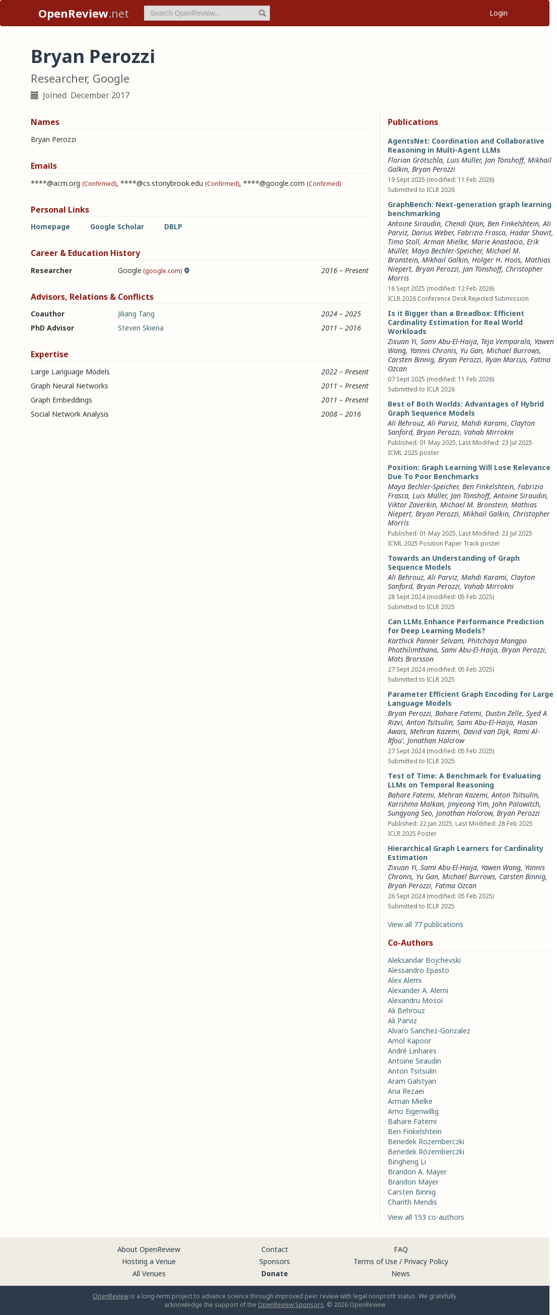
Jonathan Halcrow (435, 740)
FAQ (401, 1249)
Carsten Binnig (411, 359)
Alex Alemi (405, 980)
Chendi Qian (464, 223)
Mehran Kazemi (434, 731)
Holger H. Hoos (496, 260)
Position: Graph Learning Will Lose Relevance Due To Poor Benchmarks (469, 472)
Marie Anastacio (497, 241)
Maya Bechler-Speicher (446, 250)
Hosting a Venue (149, 1261)
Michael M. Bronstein (473, 504)
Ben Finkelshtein (513, 223)
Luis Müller (464, 160)
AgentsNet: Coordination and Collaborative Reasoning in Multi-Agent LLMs (466, 145)
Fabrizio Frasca (481, 232)
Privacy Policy (426, 1261)
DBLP (173, 226)
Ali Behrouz (406, 423)
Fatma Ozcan (455, 885)
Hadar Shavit (530, 232)
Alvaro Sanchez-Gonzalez (429, 1030)
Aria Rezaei (406, 1091)
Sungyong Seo (410, 813)
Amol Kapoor (409, 1040)
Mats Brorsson (411, 659)
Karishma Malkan (416, 804)
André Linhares (412, 1051)
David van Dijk (486, 731)
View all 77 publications (425, 924)
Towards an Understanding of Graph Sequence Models (454, 562)
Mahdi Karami (484, 423)
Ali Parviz (442, 423)
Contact (274, 1249)
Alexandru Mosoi (415, 1000)
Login (499, 13)
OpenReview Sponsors (291, 1304)
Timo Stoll (404, 241)
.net (83, 13)
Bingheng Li (407, 1161)
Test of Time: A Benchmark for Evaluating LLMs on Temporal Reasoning (464, 780)
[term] (207, 13)
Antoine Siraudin (414, 223)
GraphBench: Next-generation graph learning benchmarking (469, 209)
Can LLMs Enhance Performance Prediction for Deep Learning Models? (466, 626)
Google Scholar (117, 226)
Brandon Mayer (413, 1182)
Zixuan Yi (402, 341)
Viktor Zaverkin (412, 504)
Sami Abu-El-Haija (449, 341)
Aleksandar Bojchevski (424, 960)
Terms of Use (375, 1261)
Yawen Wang (501, 867)
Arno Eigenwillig (413, 1111)
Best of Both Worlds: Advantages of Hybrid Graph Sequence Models (466, 408)
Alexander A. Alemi (418, 990)
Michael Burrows (512, 350)
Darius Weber (432, 232)
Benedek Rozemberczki (426, 1141)
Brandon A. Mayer (417, 1171)
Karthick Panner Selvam (425, 640)
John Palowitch (516, 804)
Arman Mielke (445, 241)
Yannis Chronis (433, 350)
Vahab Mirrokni (489, 432)
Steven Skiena (141, 328)
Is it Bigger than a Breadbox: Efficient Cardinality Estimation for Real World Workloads (456, 322)
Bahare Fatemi (458, 713)
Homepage (50, 226)
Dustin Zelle (503, 713)
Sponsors (274, 1261)
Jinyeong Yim (468, 804)
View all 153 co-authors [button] (426, 1217)
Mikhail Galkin (445, 260)
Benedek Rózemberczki (426, 1151)
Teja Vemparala (505, 341)
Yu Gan (471, 350)
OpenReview (110, 1296)
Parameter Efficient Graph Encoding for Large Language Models (470, 698)
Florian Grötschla (415, 160)
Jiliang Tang (136, 313)
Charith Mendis (412, 1202)
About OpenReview (148, 1249)
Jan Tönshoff (504, 160)
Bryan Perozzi (433, 169)
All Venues (149, 1273)
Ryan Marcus (505, 359)
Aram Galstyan (412, 1081)
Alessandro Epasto (418, 970)
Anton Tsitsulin (429, 722)
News (400, 1273)
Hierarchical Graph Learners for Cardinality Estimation (465, 852)
